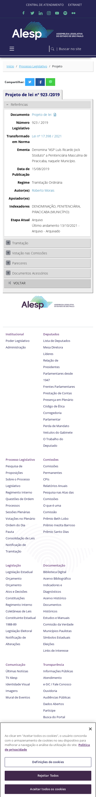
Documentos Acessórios (30, 273)
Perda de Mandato (56, 426)
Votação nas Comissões (29, 253)
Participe (49, 710)
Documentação (54, 565)
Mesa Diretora (53, 347)
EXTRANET (75, 5)
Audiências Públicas (56, 697)
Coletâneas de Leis (18, 611)
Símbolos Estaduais (56, 637)
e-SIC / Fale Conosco (57, 684)
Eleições (48, 644)
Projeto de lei (44, 114)
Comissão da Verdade (58, 624)
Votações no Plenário (20, 518)
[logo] (48, 29)
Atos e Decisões (16, 591)
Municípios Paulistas (57, 631)
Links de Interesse (55, 650)
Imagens (12, 691)
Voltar (19, 283)
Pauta (10, 532)
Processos (13, 505)
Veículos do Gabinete (58, 432)
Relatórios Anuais (55, 486)
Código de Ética (54, 406)
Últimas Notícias (17, 671)
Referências (19, 104)
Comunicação (15, 664)
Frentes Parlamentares (59, 386)
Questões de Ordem (20, 499)
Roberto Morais (43, 190)
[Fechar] (90, 731)
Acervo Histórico (54, 598)
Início (10, 66)
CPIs (46, 479)
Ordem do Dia (15, 525)
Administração (16, 347)
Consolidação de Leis (20, 538)
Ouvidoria (50, 691)
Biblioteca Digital (54, 572)
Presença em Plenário (58, 400)
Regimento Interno (19, 492)
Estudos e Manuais (56, 618)
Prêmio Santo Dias (56, 532)
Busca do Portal (54, 717)
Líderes (48, 354)
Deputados (51, 334)
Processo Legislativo (33, 66)
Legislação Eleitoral (19, 631)
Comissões (50, 459)
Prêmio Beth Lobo (56, 518)
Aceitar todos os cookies (48, 791)
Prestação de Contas (57, 393)
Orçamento (14, 578)
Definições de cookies (48, 764)
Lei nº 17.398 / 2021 (47, 136)
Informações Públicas (58, 671)
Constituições (15, 598)
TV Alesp (11, 678)
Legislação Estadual (19, 572)
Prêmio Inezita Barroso (59, 525)
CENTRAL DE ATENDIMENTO (45, 5)
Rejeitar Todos (48, 777)
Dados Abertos (53, 704)
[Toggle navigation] (12, 49)
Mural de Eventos (18, 697)
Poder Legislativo (18, 341)
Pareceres (19, 263)
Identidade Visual (18, 684)
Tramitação (20, 243)
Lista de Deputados (56, 341)
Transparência (53, 664)
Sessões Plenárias (18, 512)
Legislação (13, 565)
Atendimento (52, 678)
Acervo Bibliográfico (57, 578)
